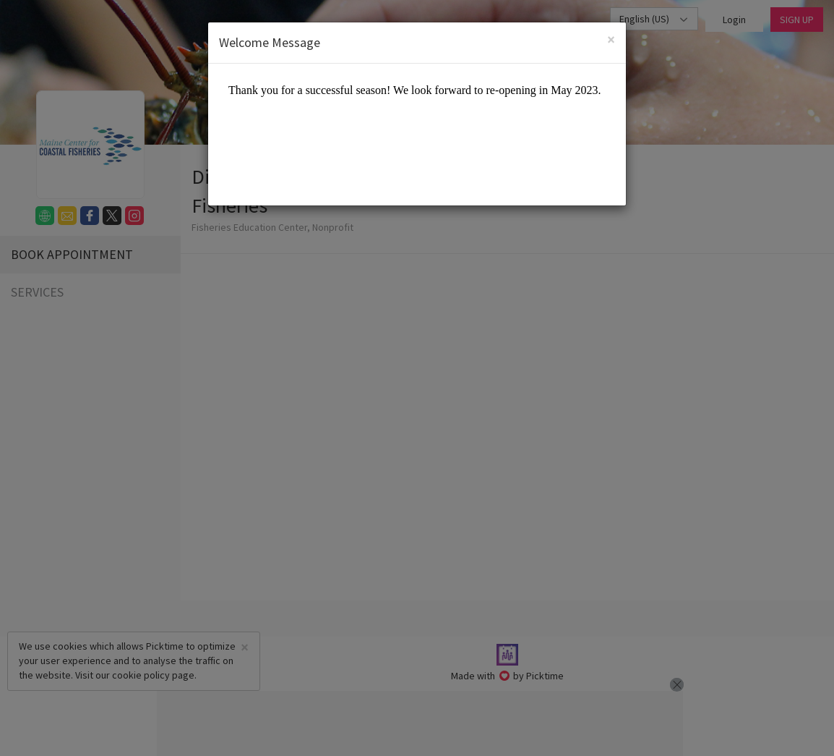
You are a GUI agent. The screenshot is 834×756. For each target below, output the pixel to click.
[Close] (611, 39)
